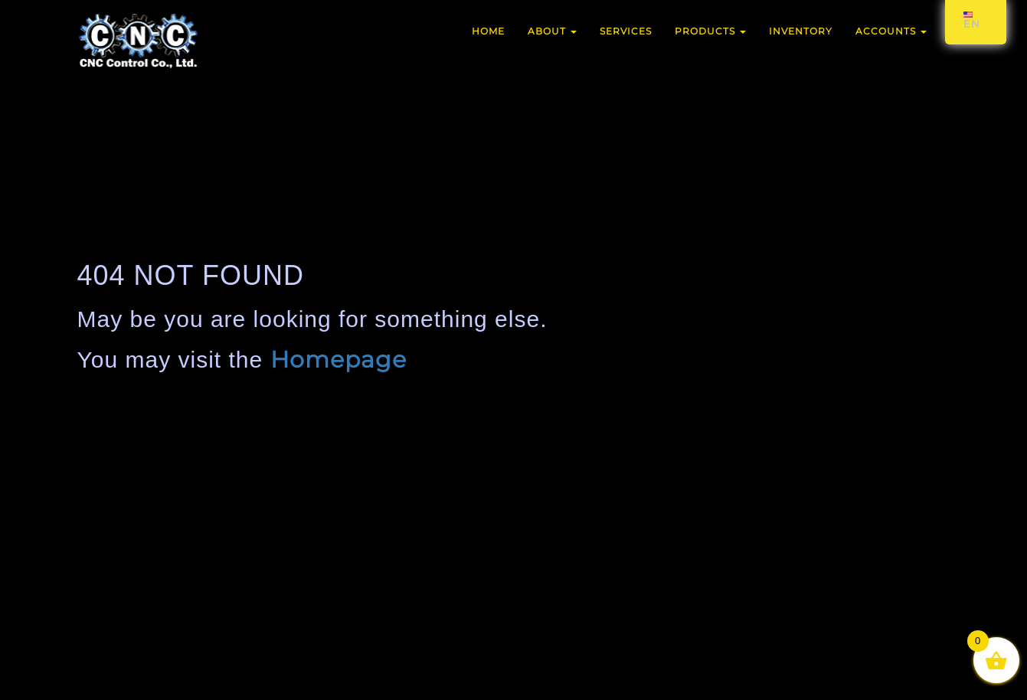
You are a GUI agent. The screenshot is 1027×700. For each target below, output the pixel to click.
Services (626, 31)
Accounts (891, 31)
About (552, 31)
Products (710, 31)
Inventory (800, 31)
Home (488, 31)
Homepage (338, 359)
